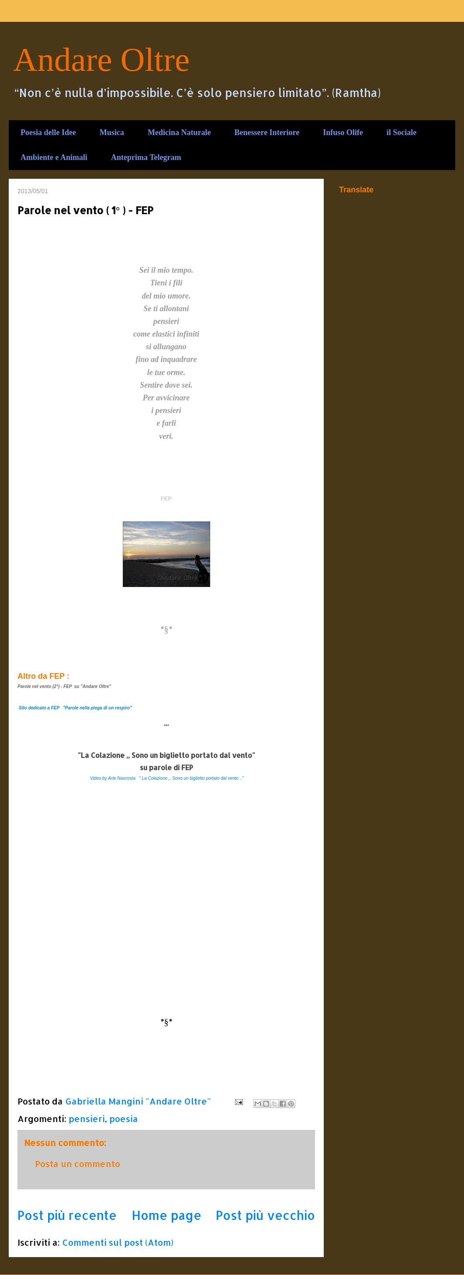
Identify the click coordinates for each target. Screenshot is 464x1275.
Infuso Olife (343, 132)
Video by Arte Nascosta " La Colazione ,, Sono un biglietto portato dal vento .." (167, 778)
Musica (112, 132)
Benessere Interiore (266, 132)
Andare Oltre (101, 59)
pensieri (87, 1118)
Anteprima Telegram (146, 157)
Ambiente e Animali (54, 157)
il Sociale (402, 132)
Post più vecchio (265, 1215)
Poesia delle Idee (48, 132)
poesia (123, 1118)
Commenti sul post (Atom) (117, 1242)
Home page (166, 1215)
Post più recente (67, 1215)
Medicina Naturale (179, 132)
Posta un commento (77, 1163)
